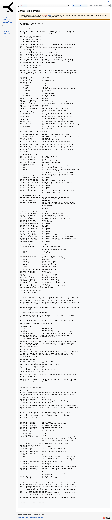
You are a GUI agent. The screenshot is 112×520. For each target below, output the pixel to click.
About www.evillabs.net (30, 517)
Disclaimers (40, 517)
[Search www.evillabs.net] (99, 5)
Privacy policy (21, 517)
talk (46, 15)
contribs (49, 15)
